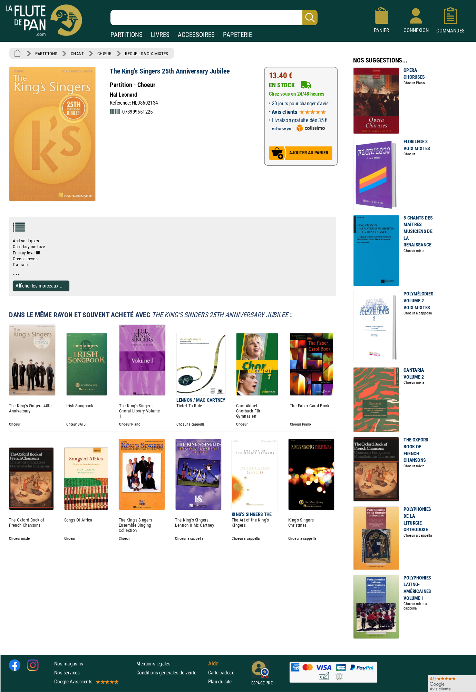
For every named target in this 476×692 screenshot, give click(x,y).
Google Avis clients (86, 682)
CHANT (77, 53)
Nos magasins (68, 663)
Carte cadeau (221, 673)
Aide (213, 663)
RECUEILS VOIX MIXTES (146, 53)
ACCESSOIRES (196, 35)
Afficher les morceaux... (39, 286)
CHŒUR (104, 53)
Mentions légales (153, 663)
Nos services (66, 673)
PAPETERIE (237, 35)
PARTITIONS (126, 35)
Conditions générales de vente (170, 673)
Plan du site (220, 682)
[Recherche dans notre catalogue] (214, 17)
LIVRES (160, 35)
